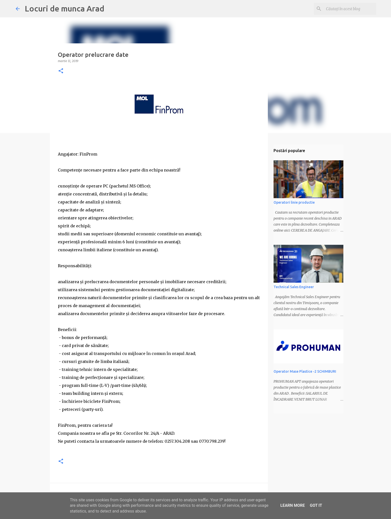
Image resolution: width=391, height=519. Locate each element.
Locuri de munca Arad (64, 8)
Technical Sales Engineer (294, 287)
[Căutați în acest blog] (350, 9)
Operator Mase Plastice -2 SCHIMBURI (305, 371)
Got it (316, 505)
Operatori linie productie (294, 202)
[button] (61, 71)
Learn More (292, 505)
